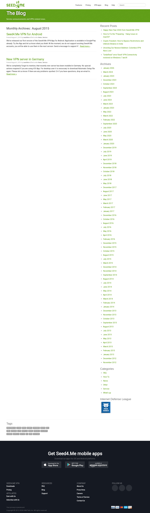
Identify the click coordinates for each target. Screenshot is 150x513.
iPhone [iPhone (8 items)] (13, 431)
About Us (80, 486)
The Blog (16, 13)
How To (106, 377)
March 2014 (108, 299)
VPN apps (97, 5)
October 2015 (108, 251)
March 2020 (108, 140)
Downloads (10, 486)
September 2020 (110, 124)
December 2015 (109, 243)
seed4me (26, 37)
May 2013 (107, 338)
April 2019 (107, 159)
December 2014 (109, 267)
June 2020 (107, 132)
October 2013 (108, 319)
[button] (55, 464)
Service (45, 37)
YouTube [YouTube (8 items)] (36, 434)
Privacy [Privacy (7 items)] (36, 431)
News (40, 37)
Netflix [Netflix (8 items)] (24, 431)
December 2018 (109, 163)
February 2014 (109, 303)
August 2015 (108, 255)
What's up (107, 393)
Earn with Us (11, 496)
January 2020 (108, 144)
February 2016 (109, 239)
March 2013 (108, 346)
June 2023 (107, 100)
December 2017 (109, 187)
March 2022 (108, 116)
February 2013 (109, 350)
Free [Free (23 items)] (24, 428)
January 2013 (108, 354)
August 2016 (108, 223)
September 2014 (110, 275)
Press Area (81, 490)
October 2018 (108, 171)
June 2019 (107, 155)
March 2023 (108, 104)
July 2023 (107, 96)
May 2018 (107, 183)
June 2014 (107, 287)
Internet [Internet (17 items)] (36, 428)
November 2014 (109, 271)
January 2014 (108, 307)
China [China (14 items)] (19, 428)
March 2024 (108, 72)
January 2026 (108, 68)
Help (113, 5)
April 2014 (107, 295)
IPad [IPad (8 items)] (8, 431)
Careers (80, 493)
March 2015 (108, 263)
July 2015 (107, 259)
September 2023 (110, 88)
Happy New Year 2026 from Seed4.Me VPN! (121, 30)
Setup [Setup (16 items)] (22, 434)
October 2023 (108, 84)
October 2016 (108, 219)
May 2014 (107, 291)
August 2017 (108, 191)
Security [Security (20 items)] (44, 431)
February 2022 (109, 120)
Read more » (85, 46)
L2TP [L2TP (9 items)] (19, 431)
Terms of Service (83, 497)
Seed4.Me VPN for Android (24, 34)
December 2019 (109, 148)
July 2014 (107, 283)
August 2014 (108, 279)
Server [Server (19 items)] (9, 434)
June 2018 (107, 179)
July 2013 (107, 331)
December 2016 (109, 215)
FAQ (105, 373)
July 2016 (107, 227)
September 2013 (110, 323)
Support (45, 493)
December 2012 (109, 358)
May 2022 (107, 112)
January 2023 (108, 108)
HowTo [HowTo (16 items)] (29, 428)
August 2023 (108, 92)
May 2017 (107, 199)
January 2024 (108, 76)
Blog (106, 5)
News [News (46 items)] (31, 431)
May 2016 (107, 231)
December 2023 (109, 80)
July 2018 (107, 175)
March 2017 (108, 203)
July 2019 (107, 151)
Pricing (88, 5)
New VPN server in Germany (25, 59)
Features (78, 5)
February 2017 (109, 207)
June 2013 (107, 334)
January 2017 (108, 211)
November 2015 (109, 247)
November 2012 (109, 362)
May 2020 (107, 136)
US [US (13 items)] (27, 434)
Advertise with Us (12, 500)
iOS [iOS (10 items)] (47, 428)
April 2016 (107, 235)
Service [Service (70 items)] (16, 434)
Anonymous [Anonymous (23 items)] (11, 428)
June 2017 (107, 195)
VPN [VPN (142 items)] (30, 434)
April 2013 (107, 342)
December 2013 (109, 311)
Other (105, 385)
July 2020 (107, 128)
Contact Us (81, 501)
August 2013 (108, 327)
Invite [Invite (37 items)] (43, 428)
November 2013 (109, 315)
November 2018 (109, 167)
